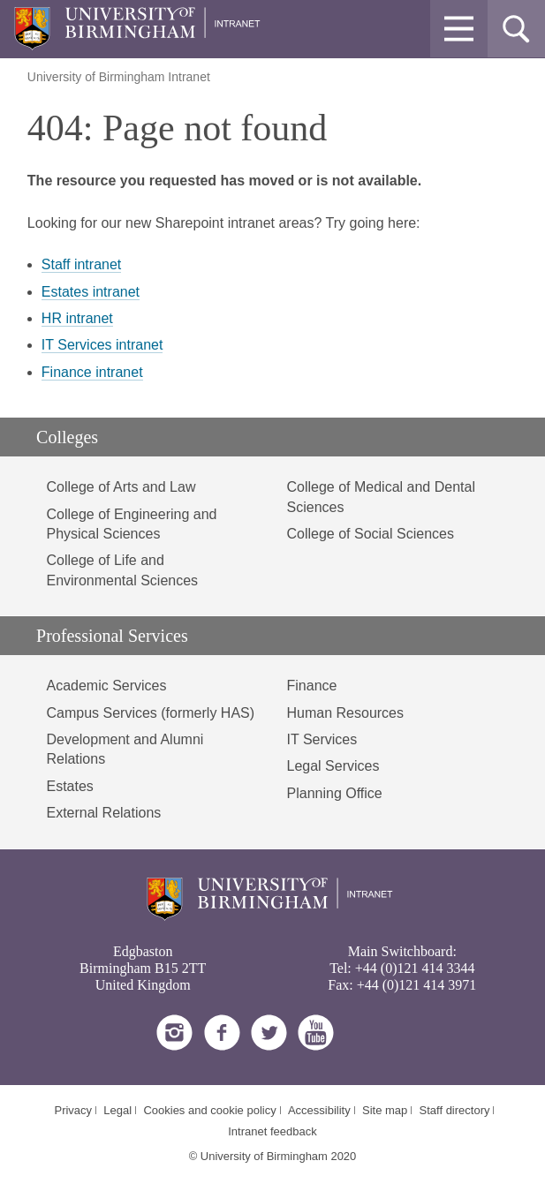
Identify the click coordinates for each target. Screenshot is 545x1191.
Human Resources (346, 712)
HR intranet (77, 318)
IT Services (322, 739)
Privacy (73, 1110)
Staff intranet (81, 264)
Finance (312, 685)
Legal (117, 1110)
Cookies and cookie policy (209, 1110)
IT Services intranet (102, 344)
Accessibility (319, 1110)
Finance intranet (92, 372)
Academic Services (106, 685)
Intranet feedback (272, 1131)
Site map (384, 1110)
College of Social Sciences (370, 533)
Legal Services (333, 765)
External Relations (103, 812)
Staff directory (455, 1110)
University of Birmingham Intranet (118, 77)
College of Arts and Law (120, 486)
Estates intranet (91, 291)
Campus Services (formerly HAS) (150, 712)
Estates (69, 786)
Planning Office (334, 793)
